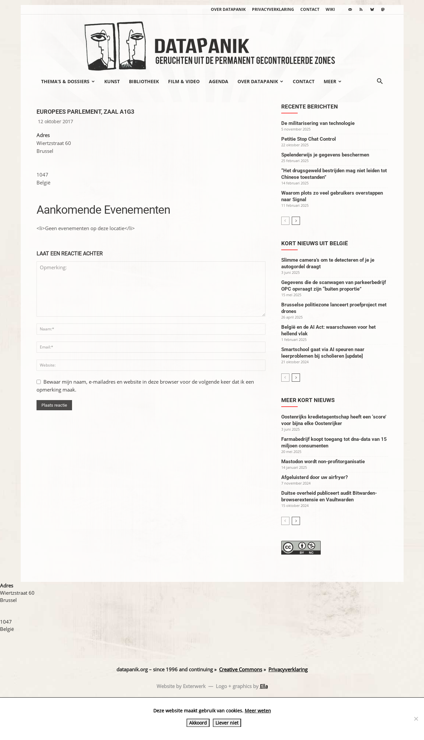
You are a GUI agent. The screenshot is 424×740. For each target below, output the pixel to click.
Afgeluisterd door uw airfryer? (314, 477)
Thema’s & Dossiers (68, 81)
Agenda (218, 81)
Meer (332, 81)
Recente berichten (309, 106)
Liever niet (226, 723)
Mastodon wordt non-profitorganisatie (323, 462)
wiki (330, 9)
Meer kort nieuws (308, 400)
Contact (309, 9)
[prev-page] (285, 221)
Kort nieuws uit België (314, 243)
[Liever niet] (415, 718)
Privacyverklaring (273, 9)
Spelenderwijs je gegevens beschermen (325, 155)
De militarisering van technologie (318, 123)
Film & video (184, 81)
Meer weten (258, 710)
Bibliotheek (144, 81)
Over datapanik (228, 9)
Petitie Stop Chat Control (308, 139)
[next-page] (296, 221)
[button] (380, 82)
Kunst (112, 81)
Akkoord (198, 723)
